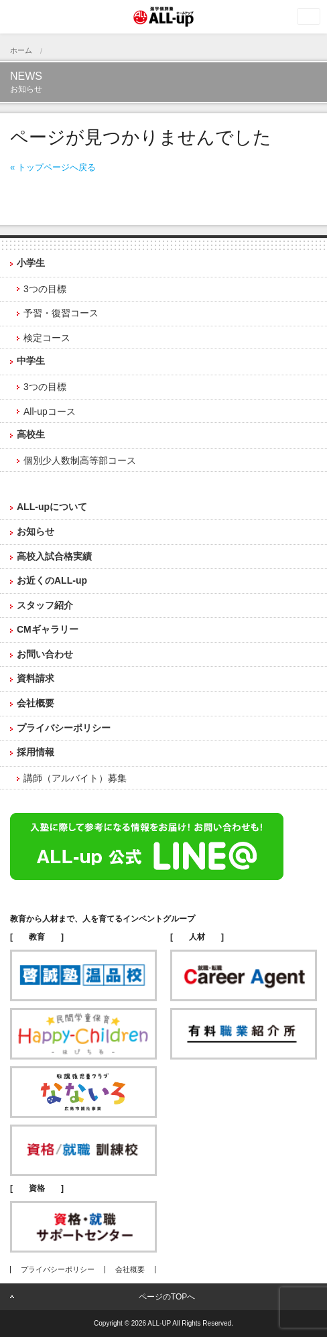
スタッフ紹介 (45, 605)
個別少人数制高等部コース (79, 460)
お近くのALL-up (52, 580)
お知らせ (35, 531)
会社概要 (35, 703)
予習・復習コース (61, 313)
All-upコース (49, 411)
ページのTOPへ (167, 1296)
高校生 (31, 434)
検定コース (46, 337)
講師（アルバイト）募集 (75, 778)
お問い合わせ (45, 654)
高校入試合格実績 (54, 556)
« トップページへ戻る (53, 167)
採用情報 (35, 752)
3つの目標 (44, 288)
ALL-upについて (52, 506)
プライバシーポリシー (64, 727)
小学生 (31, 262)
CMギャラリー (47, 629)
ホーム (21, 50)
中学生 (31, 360)
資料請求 (35, 678)
